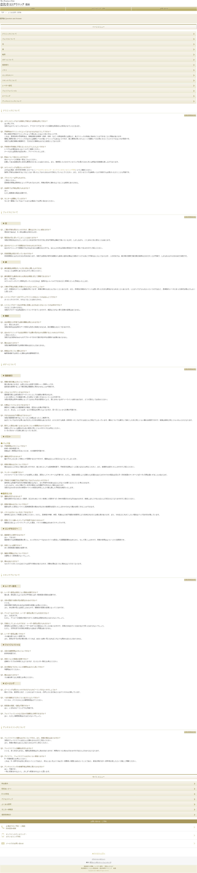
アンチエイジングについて (11, 101)
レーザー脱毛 (7, 86)
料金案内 (5, 783)
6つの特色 (5, 794)
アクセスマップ (7, 799)
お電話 (33, 8)
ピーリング (6, 96)
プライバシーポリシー (98, 859)
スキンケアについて (9, 80)
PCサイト (93, 862)
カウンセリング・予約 (98, 8)
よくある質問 (6, 804)
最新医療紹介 (6, 815)
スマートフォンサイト (104, 862)
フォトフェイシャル (9, 91)
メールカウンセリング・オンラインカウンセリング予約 (55, 170)
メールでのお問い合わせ (15, 843)
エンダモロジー (7, 75)
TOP (2, 12)
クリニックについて (9, 34)
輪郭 (3, 54)
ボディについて (7, 60)
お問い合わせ (164, 8)
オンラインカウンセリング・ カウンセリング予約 (16, 835)
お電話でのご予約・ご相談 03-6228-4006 (15, 827)
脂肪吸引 (5, 65)
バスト (4, 70)
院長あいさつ (6, 789)
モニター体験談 (7, 809)
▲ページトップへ (98, 853)
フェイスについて (8, 39)
